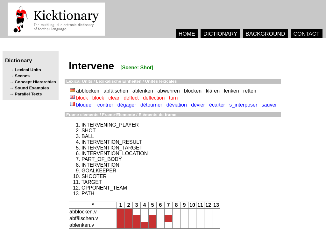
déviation (177, 105)
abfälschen (115, 91)
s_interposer (243, 105)
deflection (154, 98)
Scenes (22, 75)
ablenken (142, 91)
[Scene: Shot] (136, 67)
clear (113, 98)
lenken (231, 91)
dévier (198, 105)
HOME (187, 34)
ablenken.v (81, 225)
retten (249, 91)
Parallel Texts (28, 94)
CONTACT (306, 34)
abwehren (168, 91)
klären (213, 91)
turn (173, 98)
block (82, 98)
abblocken (87, 91)
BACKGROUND (265, 34)
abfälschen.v (83, 218)
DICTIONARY (220, 34)
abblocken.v (82, 211)
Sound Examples (32, 88)
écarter (217, 105)
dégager (126, 105)
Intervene (91, 66)
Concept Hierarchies (35, 82)
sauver (269, 105)
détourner (151, 105)
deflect (131, 98)
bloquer (84, 105)
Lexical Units (28, 69)
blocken (193, 91)
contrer (105, 105)
